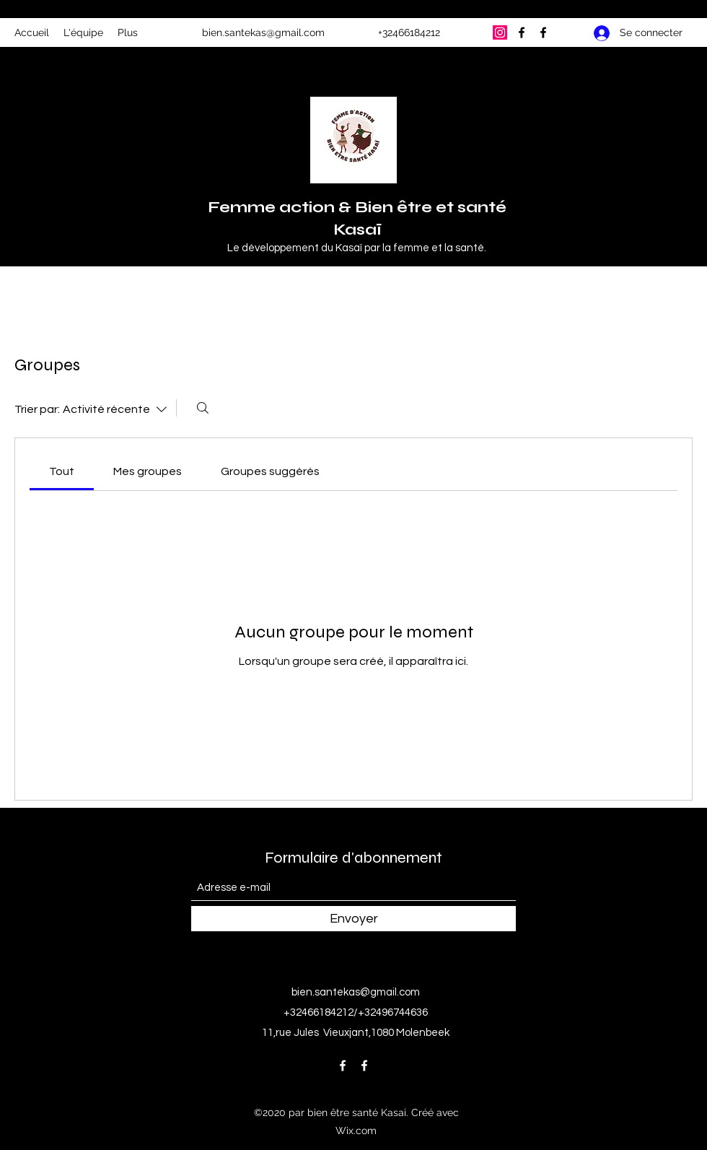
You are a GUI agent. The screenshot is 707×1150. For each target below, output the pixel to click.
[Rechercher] (202, 408)
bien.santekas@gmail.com (263, 32)
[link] (61, 471)
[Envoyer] (353, 918)
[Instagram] (500, 32)
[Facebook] (521, 32)
